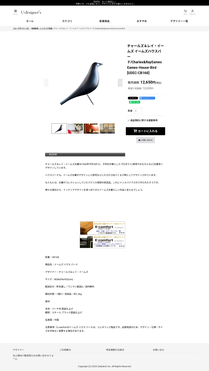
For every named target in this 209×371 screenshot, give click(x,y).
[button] (15, 12)
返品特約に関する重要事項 (142, 120)
